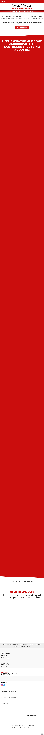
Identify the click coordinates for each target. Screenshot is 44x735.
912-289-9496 (4, 666)
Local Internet (24, 728)
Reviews (39, 644)
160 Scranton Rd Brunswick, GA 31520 (5, 664)
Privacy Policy (22, 646)
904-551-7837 (4, 661)
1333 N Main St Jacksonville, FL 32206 (5, 653)
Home (4, 644)
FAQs (36, 644)
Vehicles (31, 644)
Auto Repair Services (24, 644)
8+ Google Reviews (14, 713)
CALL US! (3, 1)
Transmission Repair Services (12, 644)
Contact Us (16, 646)
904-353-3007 (4, 655)
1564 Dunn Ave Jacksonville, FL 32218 (5, 658)
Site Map (28, 646)
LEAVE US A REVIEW (22, 27)
